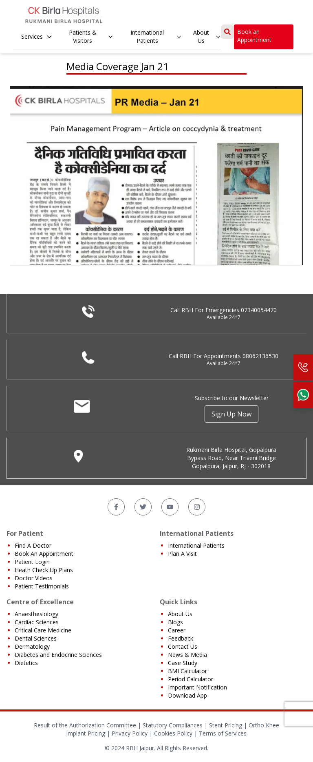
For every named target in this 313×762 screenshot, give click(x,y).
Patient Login (32, 562)
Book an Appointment (254, 36)
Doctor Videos (34, 578)
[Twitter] (143, 506)
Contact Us (182, 646)
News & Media (187, 654)
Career (176, 630)
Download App (187, 695)
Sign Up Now (231, 414)
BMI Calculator (187, 671)
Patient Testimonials (42, 586)
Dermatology (32, 646)
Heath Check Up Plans (44, 570)
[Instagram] (196, 506)
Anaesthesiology (36, 614)
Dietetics (26, 663)
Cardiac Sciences (37, 622)
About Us (207, 36)
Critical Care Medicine (43, 630)
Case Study (182, 663)
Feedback (180, 638)
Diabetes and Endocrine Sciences (58, 654)
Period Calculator (190, 679)
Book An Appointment (44, 553)
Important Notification (197, 687)
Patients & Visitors (91, 36)
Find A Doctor (33, 545)
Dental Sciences (36, 638)
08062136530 (260, 356)
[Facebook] (116, 506)
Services (37, 36)
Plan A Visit (182, 553)
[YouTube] (170, 506)
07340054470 (259, 310)
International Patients (156, 36)
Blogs (175, 622)
